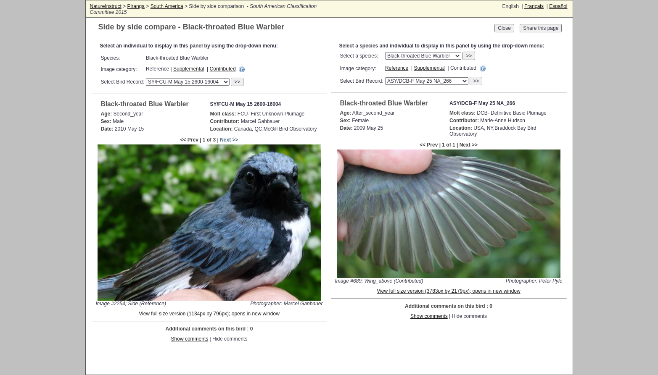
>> (237, 82)
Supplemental (188, 69)
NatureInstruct (106, 6)
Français (534, 6)
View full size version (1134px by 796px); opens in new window (209, 314)
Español (558, 6)
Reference (396, 68)
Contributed (223, 69)
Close (504, 28)
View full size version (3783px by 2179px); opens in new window (448, 291)
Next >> (229, 140)
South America (167, 6)
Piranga (136, 6)
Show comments (190, 339)
